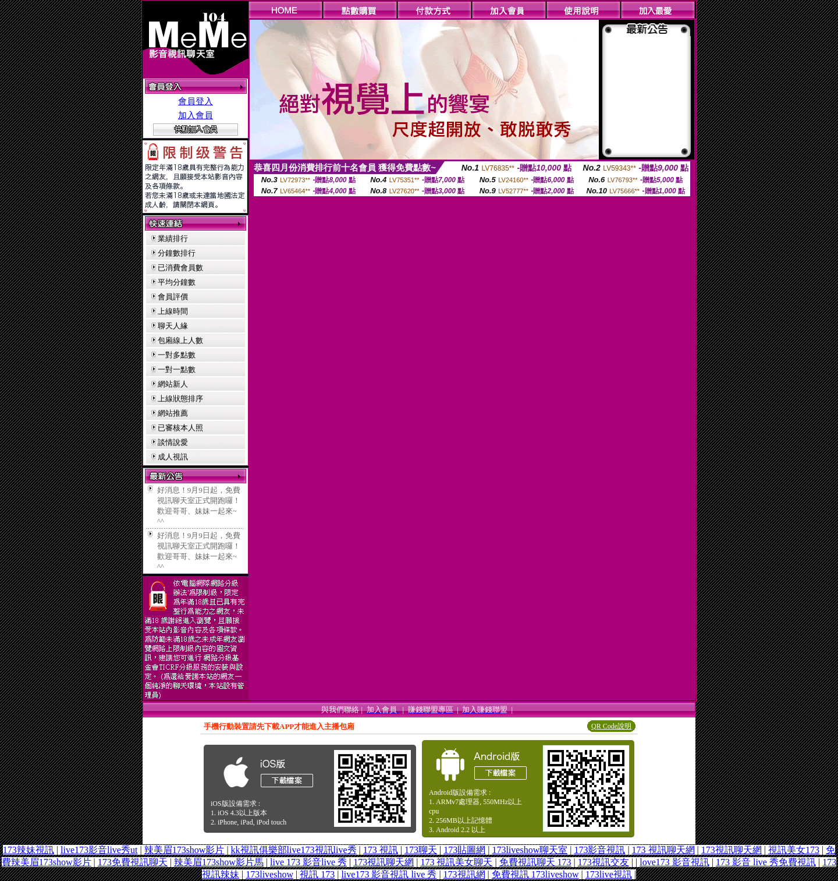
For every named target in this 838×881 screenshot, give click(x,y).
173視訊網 (464, 874)
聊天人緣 (173, 325)
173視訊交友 (603, 862)
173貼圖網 (464, 850)
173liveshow (269, 874)
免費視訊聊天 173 (535, 862)
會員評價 (173, 296)
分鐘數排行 (177, 253)
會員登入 (195, 101)
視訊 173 (317, 874)
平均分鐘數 (177, 282)
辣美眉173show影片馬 (219, 862)
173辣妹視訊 (28, 850)
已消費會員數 (180, 267)
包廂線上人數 (180, 340)
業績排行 (173, 238)
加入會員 (195, 115)
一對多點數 (177, 355)
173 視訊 (380, 850)
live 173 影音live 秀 (308, 862)
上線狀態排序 (180, 398)
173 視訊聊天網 (663, 850)
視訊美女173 (793, 850)
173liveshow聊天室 (529, 850)
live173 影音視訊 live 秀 (388, 874)
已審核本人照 (180, 427)
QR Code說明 (611, 726)
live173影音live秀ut (99, 850)
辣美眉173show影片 (184, 850)
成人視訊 (173, 456)
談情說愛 (173, 442)
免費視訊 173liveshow (535, 874)
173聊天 (420, 850)
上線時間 (173, 311)
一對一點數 (177, 369)
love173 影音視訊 (674, 862)
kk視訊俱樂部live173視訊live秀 (294, 850)
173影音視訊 (599, 850)
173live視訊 (608, 874)
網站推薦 (173, 413)
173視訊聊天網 (731, 850)
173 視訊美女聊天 (456, 862)
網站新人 (173, 384)
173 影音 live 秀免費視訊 (766, 862)
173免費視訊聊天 (133, 862)
